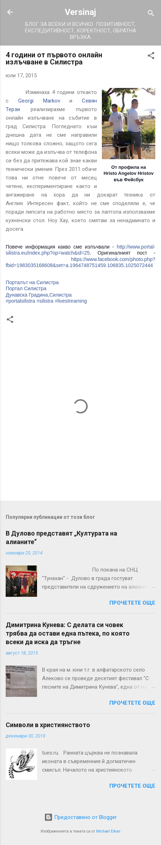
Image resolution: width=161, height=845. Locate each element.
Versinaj (80, 12)
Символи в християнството (48, 725)
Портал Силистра (26, 288)
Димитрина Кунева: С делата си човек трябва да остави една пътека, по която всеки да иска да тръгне (68, 633)
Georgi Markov (39, 101)
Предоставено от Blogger (80, 817)
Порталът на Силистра (32, 282)
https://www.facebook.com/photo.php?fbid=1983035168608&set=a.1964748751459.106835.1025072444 (80, 262)
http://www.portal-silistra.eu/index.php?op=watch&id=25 (80, 250)
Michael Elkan (108, 831)
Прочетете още (132, 603)
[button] (151, 56)
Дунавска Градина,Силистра (39, 295)
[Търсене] (151, 14)
